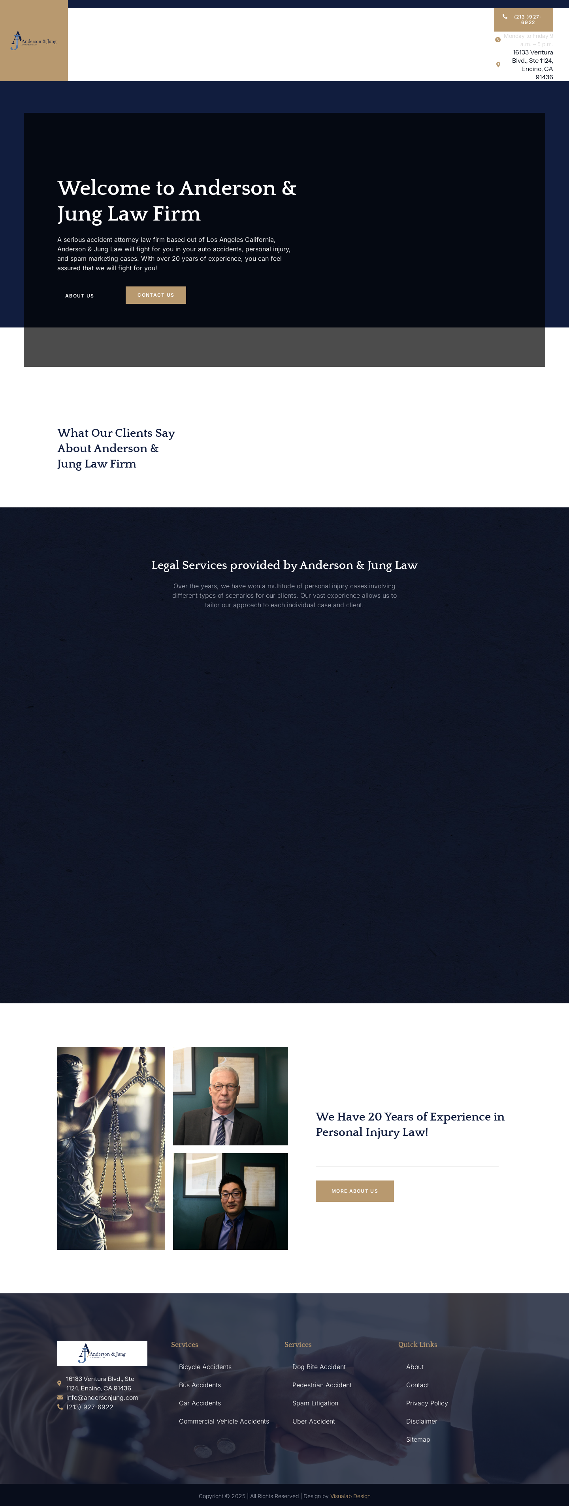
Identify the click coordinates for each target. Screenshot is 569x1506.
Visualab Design (350, 1496)
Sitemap (418, 1439)
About (415, 1367)
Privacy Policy (427, 1403)
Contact (417, 1385)
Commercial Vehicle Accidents (224, 1421)
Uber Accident (313, 1421)
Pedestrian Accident (322, 1385)
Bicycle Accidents (205, 1367)
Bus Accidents (200, 1385)
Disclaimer (421, 1421)
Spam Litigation (315, 1403)
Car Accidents (200, 1403)
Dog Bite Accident (319, 1367)
